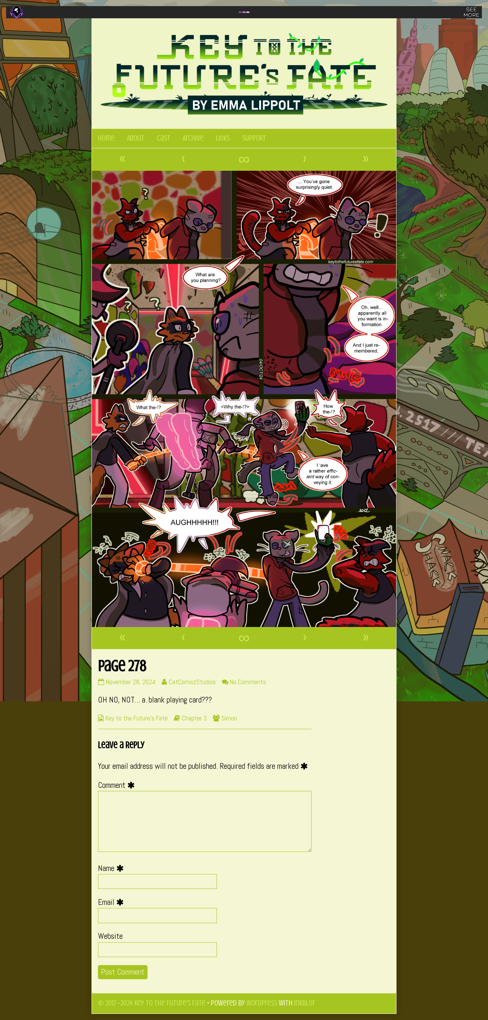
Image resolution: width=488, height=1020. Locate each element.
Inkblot (304, 1003)
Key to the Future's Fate (137, 718)
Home (106, 138)
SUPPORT (254, 138)
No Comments (248, 682)
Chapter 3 (194, 718)
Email (112, 902)
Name (112, 868)
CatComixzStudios (192, 682)
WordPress (261, 1003)
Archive (193, 138)
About (135, 138)
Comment (118, 785)
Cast (163, 138)
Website (110, 936)
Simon (229, 718)
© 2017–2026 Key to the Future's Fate (151, 1003)
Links (223, 138)
